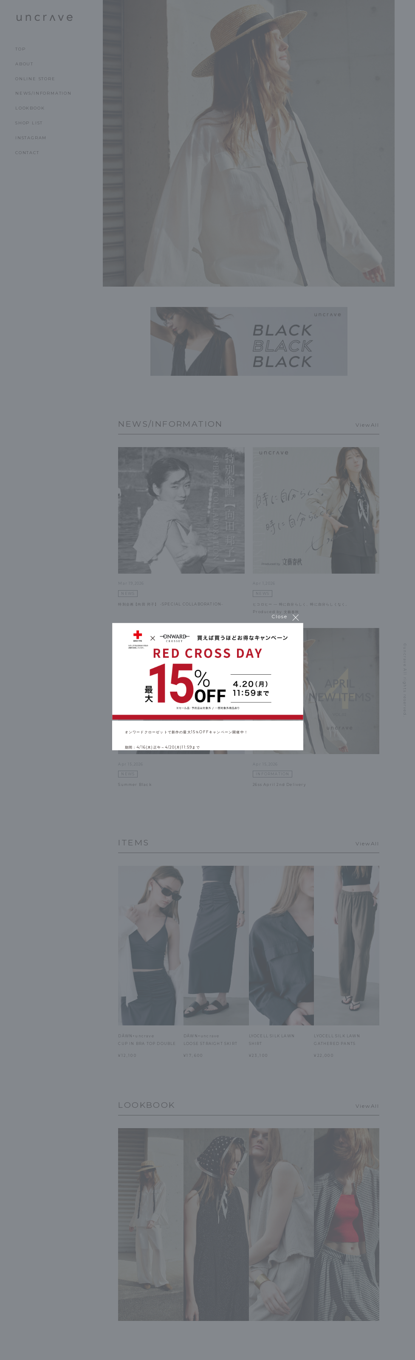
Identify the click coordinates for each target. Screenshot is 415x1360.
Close (286, 617)
